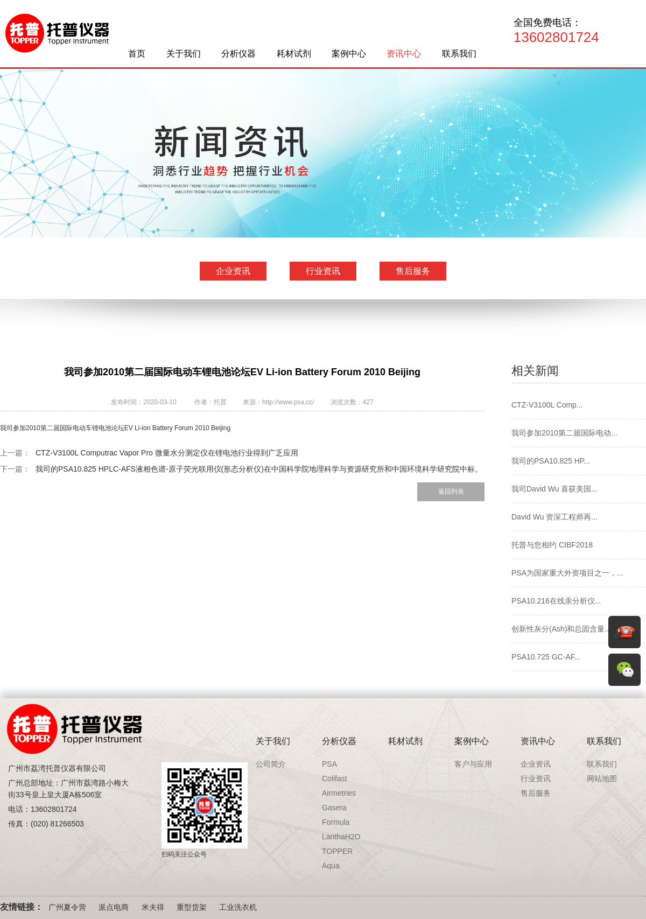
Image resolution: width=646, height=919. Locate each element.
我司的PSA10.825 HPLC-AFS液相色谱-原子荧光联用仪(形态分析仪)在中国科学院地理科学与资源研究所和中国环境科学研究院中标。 (259, 469)
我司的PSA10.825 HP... (550, 461)
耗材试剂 (294, 53)
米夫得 (153, 907)
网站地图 (602, 778)
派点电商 (114, 907)
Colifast (334, 778)
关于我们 (183, 53)
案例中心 (349, 53)
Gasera (334, 807)
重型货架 (192, 907)
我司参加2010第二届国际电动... (564, 433)
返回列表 (451, 491)
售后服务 (413, 271)
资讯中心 (404, 53)
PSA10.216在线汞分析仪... (556, 601)
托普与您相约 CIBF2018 (552, 545)
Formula (335, 822)
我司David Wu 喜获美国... (554, 489)
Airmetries (339, 793)
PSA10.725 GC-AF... (545, 657)
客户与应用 (473, 764)
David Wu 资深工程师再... (554, 517)
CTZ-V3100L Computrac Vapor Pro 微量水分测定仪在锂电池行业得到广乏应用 (167, 452)
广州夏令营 (67, 907)
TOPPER (337, 851)
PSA (329, 764)
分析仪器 (238, 53)
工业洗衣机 (238, 907)
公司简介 (271, 764)
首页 (136, 53)
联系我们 (459, 53)
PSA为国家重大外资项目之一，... (567, 573)
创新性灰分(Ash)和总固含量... (561, 629)
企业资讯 (233, 271)
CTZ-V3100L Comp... (547, 405)
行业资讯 (323, 271)
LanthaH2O (341, 836)
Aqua (331, 865)
